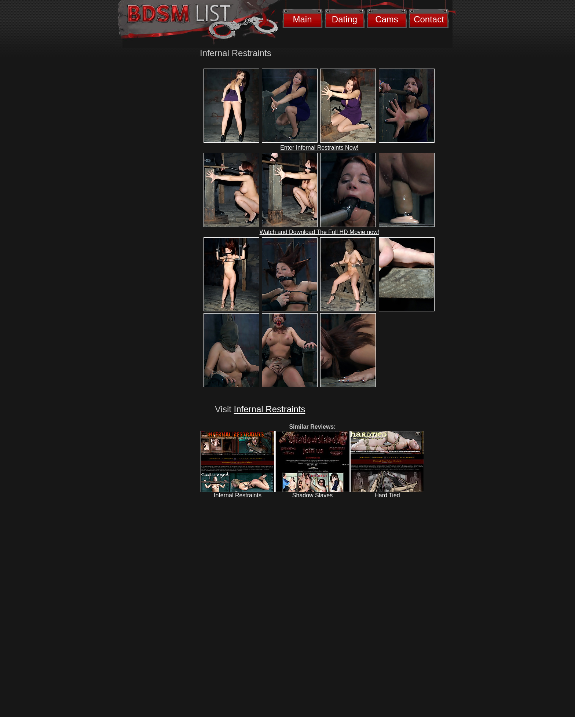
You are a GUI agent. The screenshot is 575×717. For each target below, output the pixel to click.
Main (302, 19)
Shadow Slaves (312, 495)
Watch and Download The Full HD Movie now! (319, 232)
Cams (386, 19)
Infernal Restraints (269, 409)
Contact (429, 19)
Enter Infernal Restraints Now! (319, 148)
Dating (344, 19)
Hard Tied (387, 495)
